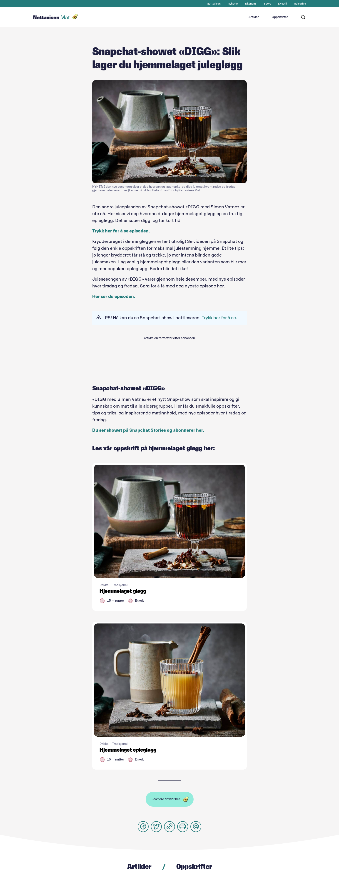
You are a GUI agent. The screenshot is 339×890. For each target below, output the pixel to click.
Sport (267, 3)
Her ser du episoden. (113, 296)
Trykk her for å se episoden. (121, 231)
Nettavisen (214, 3)
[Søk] (303, 17)
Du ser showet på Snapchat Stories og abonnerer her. (148, 430)
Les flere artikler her (166, 799)
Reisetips (300, 3)
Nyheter (233, 3)
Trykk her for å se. (219, 317)
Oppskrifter (280, 17)
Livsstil (282, 3)
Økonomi (251, 3)
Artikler (254, 17)
